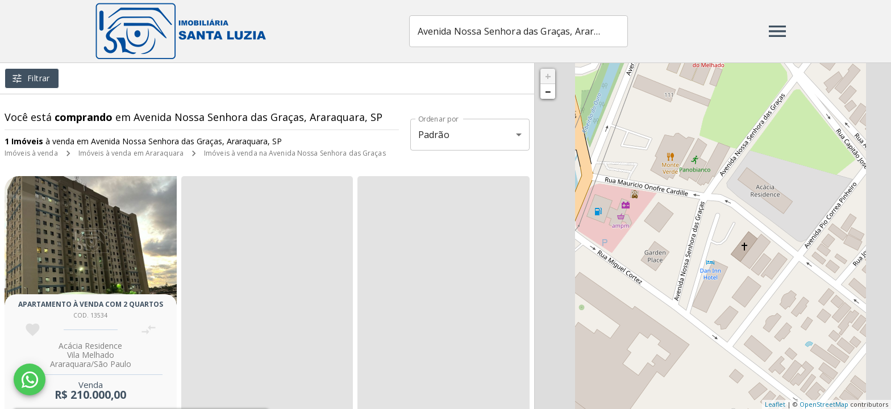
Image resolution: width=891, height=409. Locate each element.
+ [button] (548, 76)
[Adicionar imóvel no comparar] (148, 329)
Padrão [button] (433, 134)
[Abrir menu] (777, 31)
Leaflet (775, 404)
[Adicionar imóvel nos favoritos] (32, 329)
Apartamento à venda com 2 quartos (90, 304)
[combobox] (518, 31)
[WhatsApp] (29, 379)
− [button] (548, 91)
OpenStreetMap (824, 404)
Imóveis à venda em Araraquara (131, 153)
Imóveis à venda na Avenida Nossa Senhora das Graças (295, 153)
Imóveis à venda (31, 153)
